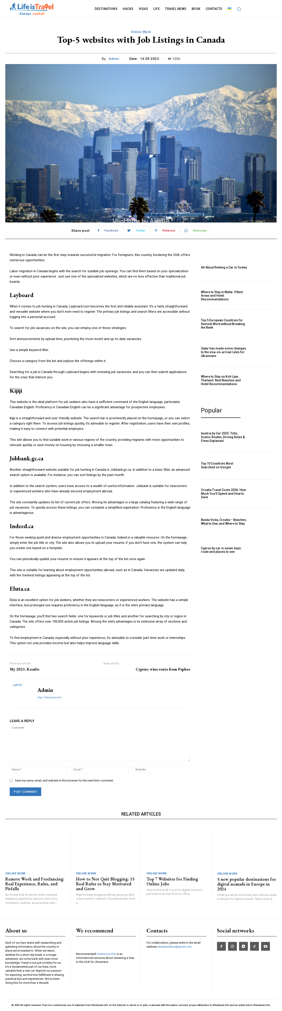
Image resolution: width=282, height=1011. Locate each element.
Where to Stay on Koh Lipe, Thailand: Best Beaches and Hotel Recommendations (221, 380)
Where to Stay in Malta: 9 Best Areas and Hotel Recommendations (222, 295)
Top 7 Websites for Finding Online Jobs (172, 881)
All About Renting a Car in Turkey (224, 267)
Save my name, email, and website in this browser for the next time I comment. (64, 780)
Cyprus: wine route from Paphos (163, 669)
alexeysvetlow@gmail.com (175, 946)
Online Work (141, 32)
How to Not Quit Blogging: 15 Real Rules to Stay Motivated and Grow (105, 884)
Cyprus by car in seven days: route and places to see (221, 550)
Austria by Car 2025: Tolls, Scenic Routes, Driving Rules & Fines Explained (223, 437)
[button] (239, 9)
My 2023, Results (24, 669)
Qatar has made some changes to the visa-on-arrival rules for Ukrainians (223, 352)
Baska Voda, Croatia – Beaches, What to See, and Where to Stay (224, 521)
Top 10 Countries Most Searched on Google (217, 465)
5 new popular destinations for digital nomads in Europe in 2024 (246, 884)
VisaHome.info (106, 965)
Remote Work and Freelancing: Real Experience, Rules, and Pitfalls (34, 884)
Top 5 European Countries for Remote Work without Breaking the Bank (223, 323)
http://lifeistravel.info (49, 697)
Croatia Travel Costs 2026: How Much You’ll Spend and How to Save (223, 493)
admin (114, 59)
